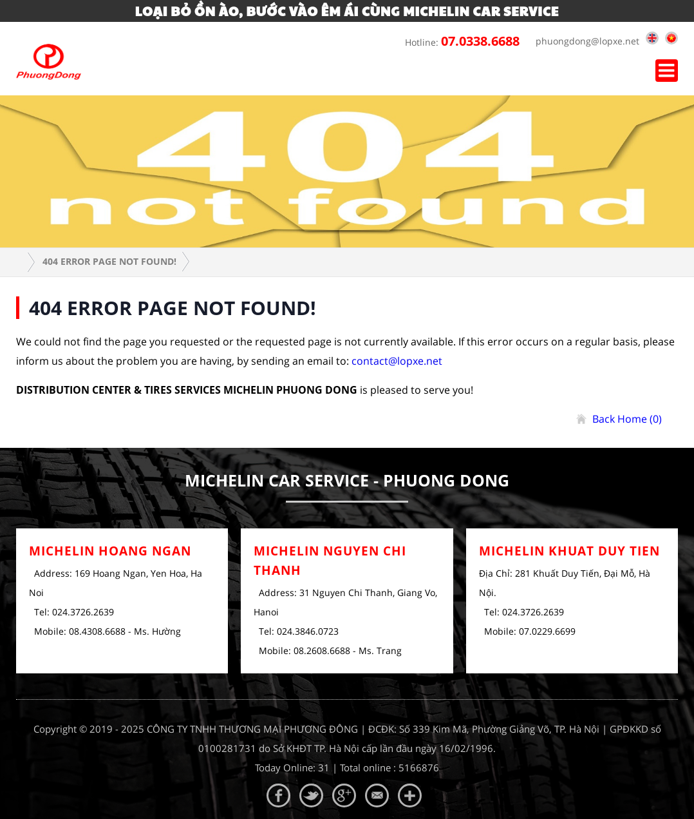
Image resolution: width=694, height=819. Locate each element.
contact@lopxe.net (397, 361)
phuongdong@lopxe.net (584, 41)
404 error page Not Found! (109, 261)
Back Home (627, 419)
